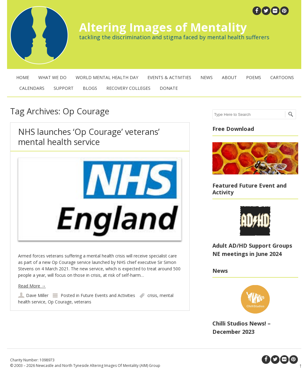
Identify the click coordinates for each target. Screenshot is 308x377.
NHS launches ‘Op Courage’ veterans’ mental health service (89, 136)
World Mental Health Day (107, 77)
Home (22, 77)
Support (64, 88)
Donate (169, 88)
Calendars (31, 88)
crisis (152, 295)
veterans (82, 302)
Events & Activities (169, 77)
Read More (32, 286)
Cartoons (282, 77)
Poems (253, 77)
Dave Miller (37, 295)
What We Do (52, 77)
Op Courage (60, 302)
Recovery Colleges (128, 88)
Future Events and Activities (108, 295)
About (229, 77)
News (206, 77)
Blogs (90, 88)
